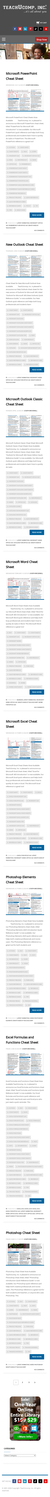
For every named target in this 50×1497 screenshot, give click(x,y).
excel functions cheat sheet (19, 1137)
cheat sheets (13, 151)
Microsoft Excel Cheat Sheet (19, 809)
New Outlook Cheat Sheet (24, 244)
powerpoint (26, 164)
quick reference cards (17, 201)
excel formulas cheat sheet (19, 1125)
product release (15, 197)
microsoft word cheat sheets (20, 649)
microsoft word (15, 641)
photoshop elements (16, 967)
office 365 (12, 164)
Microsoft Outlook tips (17, 335)
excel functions (15, 1133)
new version (13, 343)
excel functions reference (19, 1141)
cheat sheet (24, 147)
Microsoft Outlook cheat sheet (20, 323)
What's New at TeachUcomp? (28, 702)
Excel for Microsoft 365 (17, 796)
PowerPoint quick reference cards (22, 189)
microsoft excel (15, 805)
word (23, 683)
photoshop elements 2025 (18, 972)
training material (31, 1001)
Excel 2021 (36, 1208)
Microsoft (34, 223)
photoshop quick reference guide (21, 1322)
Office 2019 (23, 1213)
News (40, 377)
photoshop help (15, 1318)
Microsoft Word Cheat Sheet (19, 645)
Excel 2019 (28, 1208)
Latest (19, 223)
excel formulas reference (18, 1129)
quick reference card (34, 984)
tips (10, 210)
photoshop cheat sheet (31, 1314)
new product (22, 160)
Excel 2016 (20, 1208)
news (34, 160)
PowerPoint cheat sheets (18, 172)
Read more (37, 215)
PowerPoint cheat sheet (18, 168)
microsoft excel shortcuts (19, 817)
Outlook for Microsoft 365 (30, 348)
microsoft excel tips (16, 821)
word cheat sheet (15, 687)
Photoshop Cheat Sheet (23, 1233)
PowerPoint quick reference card (21, 185)
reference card (36, 360)
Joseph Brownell (32, 85)
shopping (12, 683)
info (33, 955)
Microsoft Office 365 (32, 156)
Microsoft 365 (14, 156)
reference (34, 988)
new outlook (14, 339)
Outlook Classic (15, 506)
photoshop (13, 1314)
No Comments (39, 230)
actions (12, 147)
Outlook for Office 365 (17, 352)
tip (37, 206)
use (29, 1005)
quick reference (32, 197)
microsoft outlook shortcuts (20, 331)
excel (39, 792)
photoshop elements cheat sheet (21, 976)
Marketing (26, 223)
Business (20, 700)
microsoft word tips (16, 657)
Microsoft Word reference (19, 653)
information (13, 959)
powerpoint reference (17, 193)
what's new (21, 210)
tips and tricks (14, 1001)
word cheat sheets (34, 687)
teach (28, 206)
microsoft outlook (16, 318)
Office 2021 (31, 1213)
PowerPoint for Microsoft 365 (20, 176)
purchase (29, 666)
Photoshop (38, 1364)
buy (10, 632)
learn (34, 151)
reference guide (15, 206)
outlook (12, 348)
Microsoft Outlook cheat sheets (21, 327)
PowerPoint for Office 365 (18, 180)
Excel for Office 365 (16, 800)
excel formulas (34, 1120)
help (25, 151)
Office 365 (9, 380)
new (10, 160)
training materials (16, 1005)
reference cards (15, 364)
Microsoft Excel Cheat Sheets (19, 813)
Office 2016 (14, 1213)
